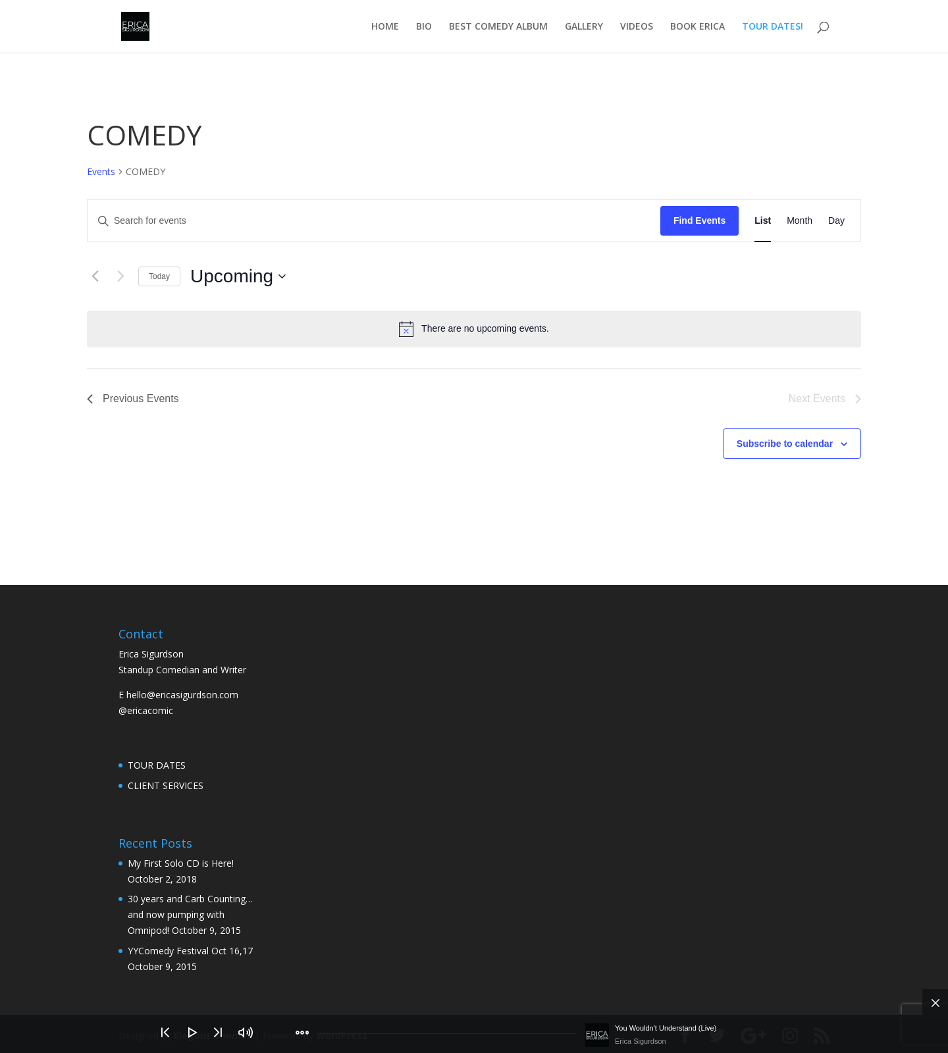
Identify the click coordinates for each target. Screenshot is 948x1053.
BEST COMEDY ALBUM (498, 27)
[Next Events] (120, 276)
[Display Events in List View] (762, 221)
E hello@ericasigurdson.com (178, 694)
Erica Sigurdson (640, 1041)
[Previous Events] (95, 276)
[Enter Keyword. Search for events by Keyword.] (374, 221)
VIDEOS (636, 27)
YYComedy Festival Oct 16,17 (190, 950)
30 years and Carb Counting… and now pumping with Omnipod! (190, 914)
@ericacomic (145, 710)
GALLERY (584, 27)
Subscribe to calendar (785, 443)
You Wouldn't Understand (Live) (665, 1028)
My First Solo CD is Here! (181, 863)
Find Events (699, 220)
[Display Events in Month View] (799, 221)
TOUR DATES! (772, 27)
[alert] (474, 329)
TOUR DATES (157, 765)
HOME (385, 27)
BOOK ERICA (697, 27)
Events (101, 171)
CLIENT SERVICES (165, 785)
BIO (424, 27)
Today (159, 276)
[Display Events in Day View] (836, 221)
